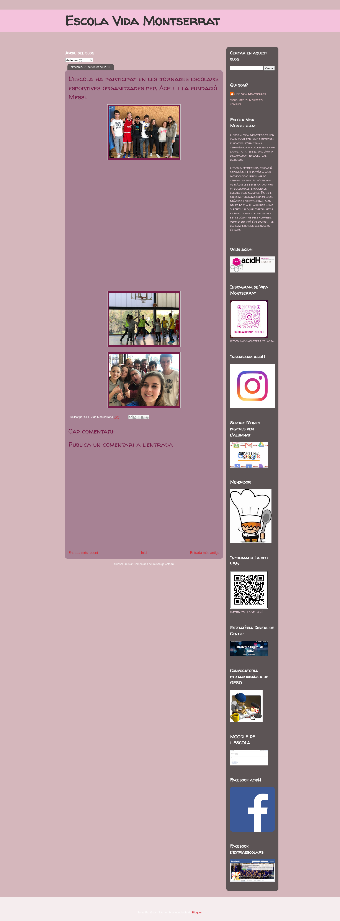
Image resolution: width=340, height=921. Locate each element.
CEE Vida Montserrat (250, 94)
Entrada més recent (83, 553)
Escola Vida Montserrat (142, 21)
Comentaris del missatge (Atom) (154, 564)
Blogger (197, 912)
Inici (144, 553)
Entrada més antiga (204, 553)
